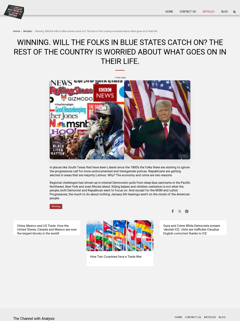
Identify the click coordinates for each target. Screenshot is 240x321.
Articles (27, 31)
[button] (234, 11)
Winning (56, 206)
